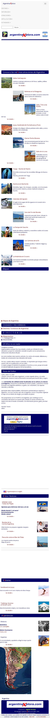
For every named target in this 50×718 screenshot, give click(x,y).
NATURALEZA (5, 12)
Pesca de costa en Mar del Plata (13, 537)
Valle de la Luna (41, 151)
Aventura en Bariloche (20, 184)
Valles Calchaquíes (19, 78)
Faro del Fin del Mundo (33, 212)
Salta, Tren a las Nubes (41, 105)
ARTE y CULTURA (6, 19)
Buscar (16, 27)
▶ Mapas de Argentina (9, 321)
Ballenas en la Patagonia (33, 91)
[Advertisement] (25, 56)
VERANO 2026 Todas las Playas (7, 503)
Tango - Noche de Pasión (21, 169)
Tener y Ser (3, 632)
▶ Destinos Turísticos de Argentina (14, 328)
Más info (31, 717)
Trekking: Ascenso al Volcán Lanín (7, 604)
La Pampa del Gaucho (20, 227)
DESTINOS (5, 8)
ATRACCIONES (6, 15)
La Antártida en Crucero (21, 256)
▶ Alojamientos (7, 336)
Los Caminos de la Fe (32, 241)
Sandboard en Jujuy (7, 587)
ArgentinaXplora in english (13, 491)
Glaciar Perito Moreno (32, 138)
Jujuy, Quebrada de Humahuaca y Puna (26, 125)
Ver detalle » (22, 85)
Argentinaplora (9, 3)
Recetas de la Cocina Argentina (8, 523)
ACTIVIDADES (6, 22)
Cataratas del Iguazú (20, 199)
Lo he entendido (41, 717)
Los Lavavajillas (4, 626)
